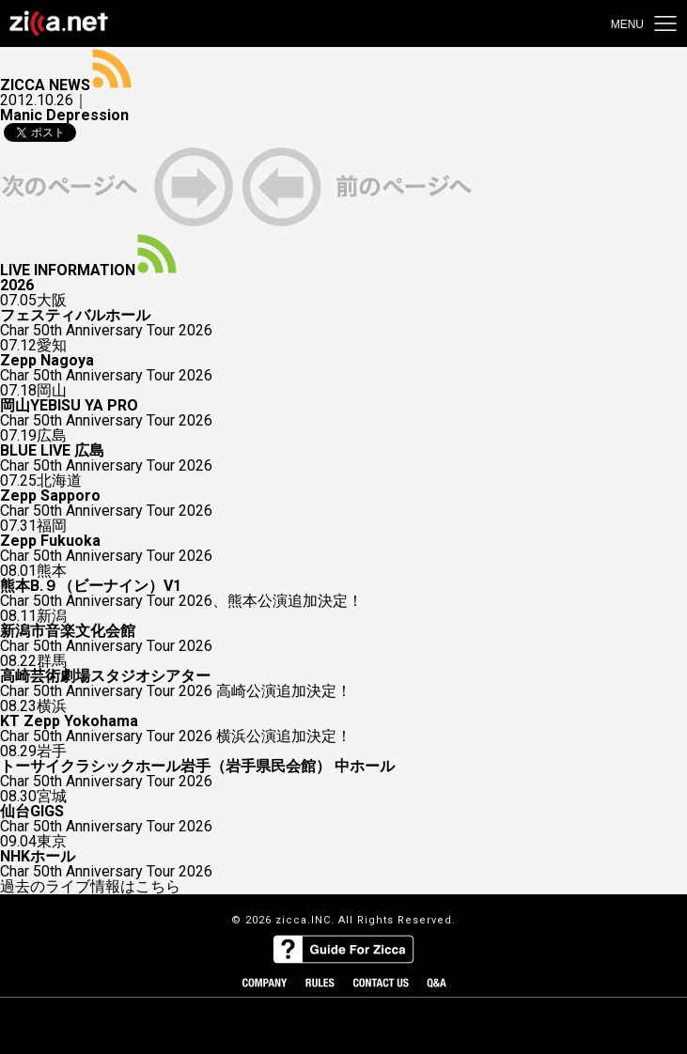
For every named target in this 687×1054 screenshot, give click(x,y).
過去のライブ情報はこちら (90, 886)
